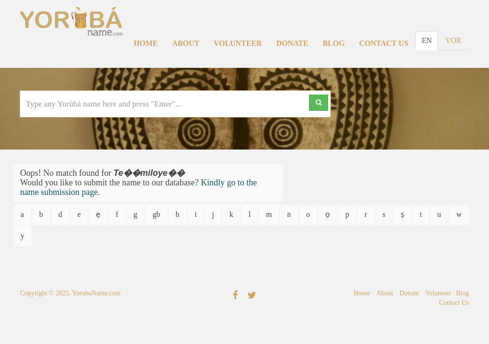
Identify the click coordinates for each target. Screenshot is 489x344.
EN (427, 40)
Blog (334, 43)
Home (146, 43)
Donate (292, 43)
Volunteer (237, 43)
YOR (453, 40)
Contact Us (383, 43)
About (185, 43)
